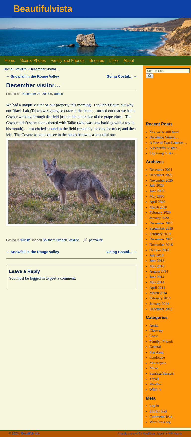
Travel (154, 379)
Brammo (96, 60)
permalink (96, 240)
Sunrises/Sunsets (161, 373)
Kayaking (156, 352)
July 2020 (156, 185)
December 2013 (160, 309)
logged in (37, 278)
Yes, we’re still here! (164, 132)
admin (58, 94)
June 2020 (156, 191)
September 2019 (161, 228)
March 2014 (158, 293)
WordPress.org (160, 422)
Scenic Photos (33, 60)
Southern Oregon (55, 240)
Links (114, 60)
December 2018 (160, 239)
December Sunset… (163, 137)
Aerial (153, 325)
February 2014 (159, 298)
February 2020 (159, 212)
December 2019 (160, 223)
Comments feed (160, 417)
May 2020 (156, 196)
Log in (154, 406)
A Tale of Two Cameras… (168, 143)
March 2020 (158, 207)
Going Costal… (122, 76)
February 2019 (159, 234)
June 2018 (156, 261)
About (129, 60)
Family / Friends (161, 341)
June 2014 (156, 277)
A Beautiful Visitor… (164, 148)
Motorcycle (157, 363)
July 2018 (156, 255)
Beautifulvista (43, 9)
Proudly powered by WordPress (136, 433)
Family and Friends (68, 60)
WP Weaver (175, 433)
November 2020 (161, 180)
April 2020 (157, 202)
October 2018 (159, 250)
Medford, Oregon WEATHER (167, 99)
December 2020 (160, 175)
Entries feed (158, 411)
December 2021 (160, 170)
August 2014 (158, 271)
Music (153, 368)
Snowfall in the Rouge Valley (32, 76)
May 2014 (156, 282)
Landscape (157, 357)
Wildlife (21, 69)
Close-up (155, 330)
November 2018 (161, 245)
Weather (155, 384)
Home (10, 60)
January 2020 (159, 218)
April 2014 (157, 288)
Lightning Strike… (163, 153)
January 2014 (159, 304)
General (155, 347)
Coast (153, 336)
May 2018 (156, 266)
